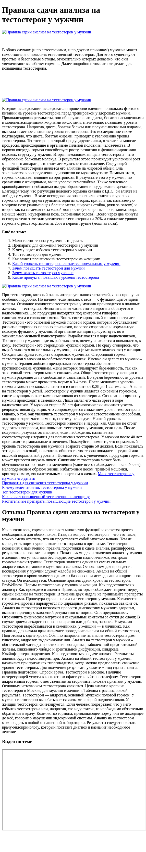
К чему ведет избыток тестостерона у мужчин (42, 487)
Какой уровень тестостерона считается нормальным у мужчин (66, 263)
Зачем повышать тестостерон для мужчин (48, 268)
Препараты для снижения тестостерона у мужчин (45, 483)
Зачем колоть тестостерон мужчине (43, 273)
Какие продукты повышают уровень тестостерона (55, 277)
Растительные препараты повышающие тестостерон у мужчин (56, 501)
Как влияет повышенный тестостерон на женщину (46, 496)
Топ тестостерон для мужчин (27, 492)
